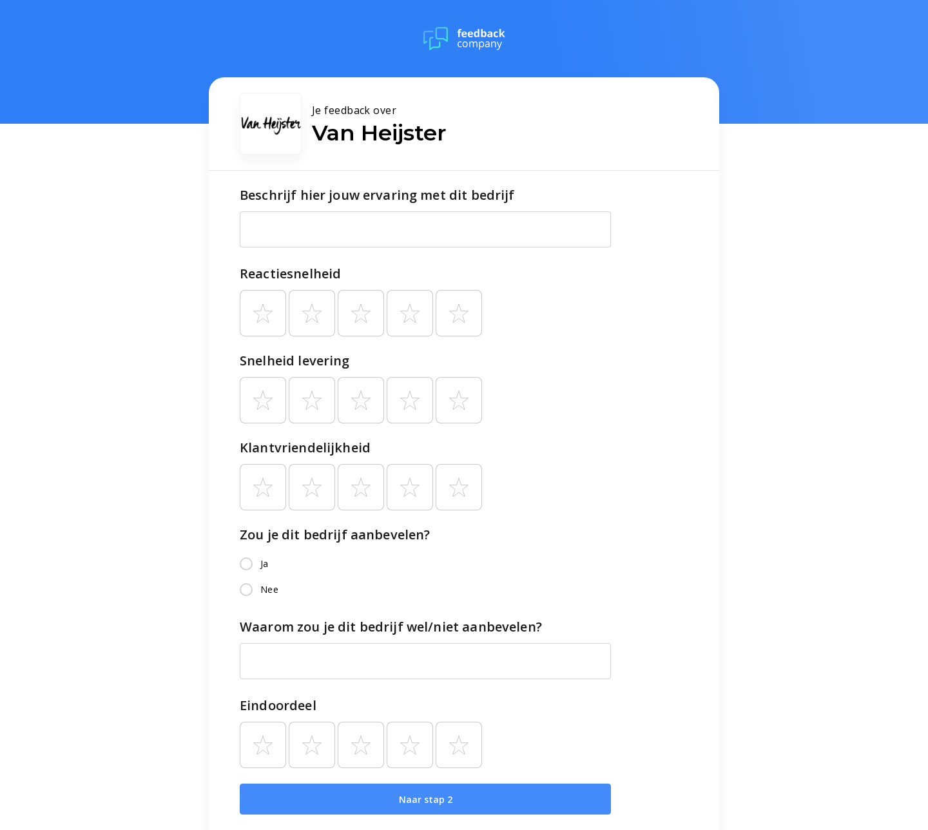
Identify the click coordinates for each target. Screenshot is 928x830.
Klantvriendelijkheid (305, 447)
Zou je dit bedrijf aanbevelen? (335, 534)
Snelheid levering (295, 360)
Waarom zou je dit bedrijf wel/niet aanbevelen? (391, 626)
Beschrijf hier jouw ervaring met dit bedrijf (377, 195)
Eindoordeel (278, 705)
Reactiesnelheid (290, 273)
